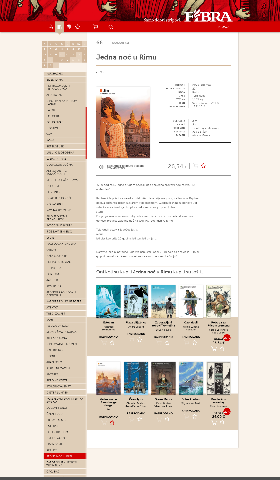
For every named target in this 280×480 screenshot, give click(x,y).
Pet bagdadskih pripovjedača (58, 87)
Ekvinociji (54, 444)
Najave (68, 26)
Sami (49, 319)
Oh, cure (53, 186)
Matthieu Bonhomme (108, 328)
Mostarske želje (58, 210)
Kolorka (120, 43)
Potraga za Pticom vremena (219, 324)
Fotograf (53, 116)
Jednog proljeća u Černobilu (61, 294)
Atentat (52, 307)
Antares (52, 374)
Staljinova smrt (58, 386)
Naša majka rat (57, 256)
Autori (50, 26)
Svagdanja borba (59, 225)
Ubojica (52, 128)
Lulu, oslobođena (60, 152)
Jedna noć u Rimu (59, 456)
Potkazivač (54, 122)
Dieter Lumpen (57, 392)
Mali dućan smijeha (61, 243)
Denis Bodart (163, 403)
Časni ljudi (54, 413)
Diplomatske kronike (62, 344)
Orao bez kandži (58, 198)
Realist (51, 450)
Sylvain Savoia (163, 329)
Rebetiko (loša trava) (62, 180)
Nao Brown (55, 350)
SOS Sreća (53, 286)
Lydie (50, 237)
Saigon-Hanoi (56, 407)
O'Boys (51, 249)
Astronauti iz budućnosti (56, 172)
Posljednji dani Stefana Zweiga (64, 400)
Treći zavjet (55, 313)
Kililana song (56, 338)
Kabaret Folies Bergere (63, 301)
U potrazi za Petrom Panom (61, 102)
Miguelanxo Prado (191, 403)
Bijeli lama (54, 79)
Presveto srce (57, 420)
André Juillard (136, 326)
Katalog (59, 26)
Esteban (52, 426)
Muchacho (54, 73)
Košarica (95, 26)
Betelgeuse (55, 146)
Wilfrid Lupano (191, 326)
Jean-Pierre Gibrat (136, 406)
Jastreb (52, 280)
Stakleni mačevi (58, 368)
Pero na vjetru (57, 380)
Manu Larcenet (218, 406)
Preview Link (121, 167)
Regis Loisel (218, 332)
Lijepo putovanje (59, 262)
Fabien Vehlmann (163, 406)
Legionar (53, 192)
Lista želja (77, 26)
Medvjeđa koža (57, 325)
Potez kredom (57, 432)
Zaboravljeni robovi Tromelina (62, 464)
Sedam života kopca (61, 331)
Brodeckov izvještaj (218, 400)
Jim (100, 71)
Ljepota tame (56, 158)
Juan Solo (54, 362)
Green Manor (56, 438)
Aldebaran (54, 95)
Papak (50, 110)
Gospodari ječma (59, 164)
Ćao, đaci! (53, 471)
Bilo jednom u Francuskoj (57, 218)
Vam (49, 134)
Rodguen (191, 329)
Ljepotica (53, 268)
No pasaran (55, 204)
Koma (50, 140)
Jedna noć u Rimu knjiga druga (108, 402)
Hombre (52, 356)
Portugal (53, 274)
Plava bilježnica (136, 322)
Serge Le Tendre (218, 329)
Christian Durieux (136, 403)
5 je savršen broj (59, 231)
